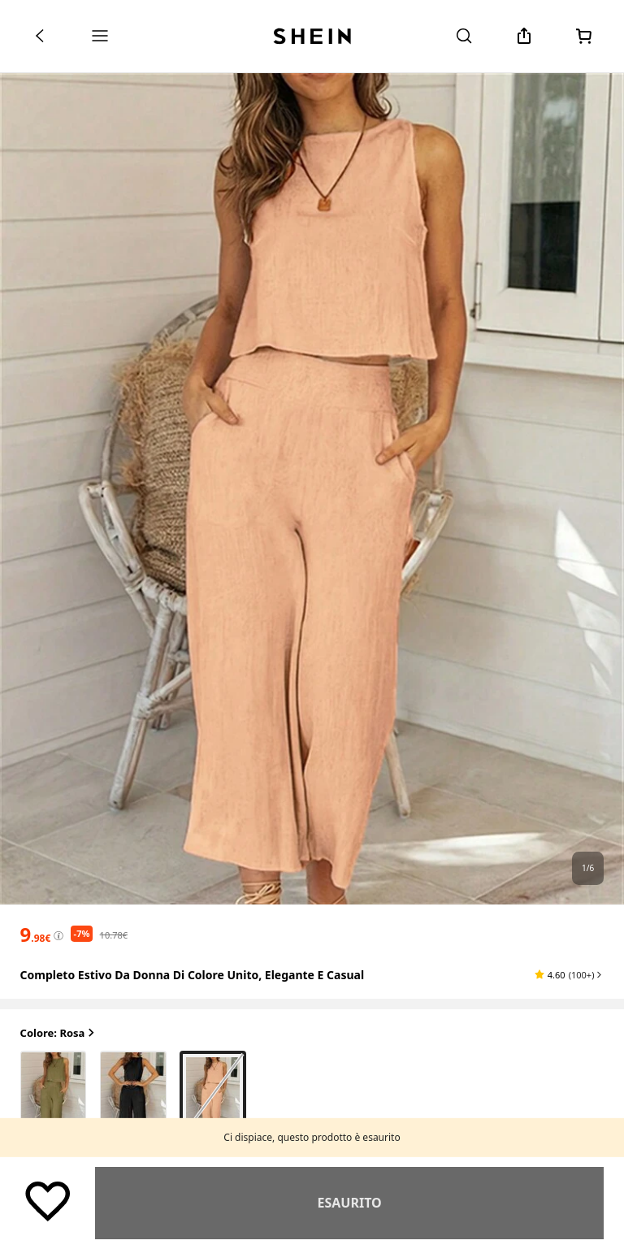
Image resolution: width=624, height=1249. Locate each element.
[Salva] (48, 1200)
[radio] (53, 1095)
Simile (349, 1203)
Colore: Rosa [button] (59, 1033)
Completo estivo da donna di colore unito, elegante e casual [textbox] (192, 974)
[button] (569, 974)
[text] (35, 934)
